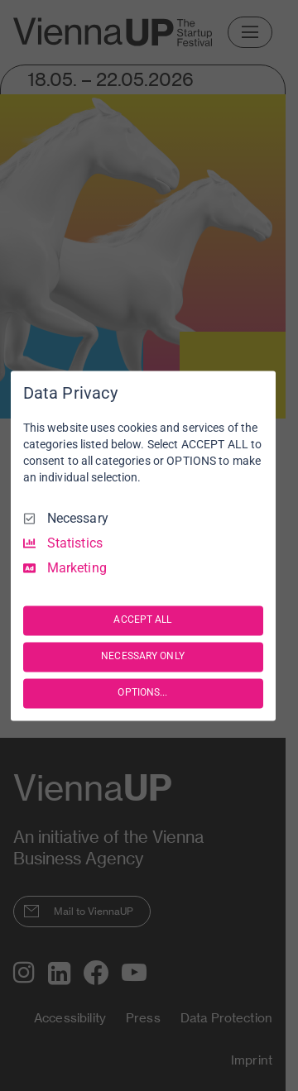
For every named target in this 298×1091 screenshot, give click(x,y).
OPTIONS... (142, 693)
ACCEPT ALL (142, 620)
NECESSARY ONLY (143, 657)
